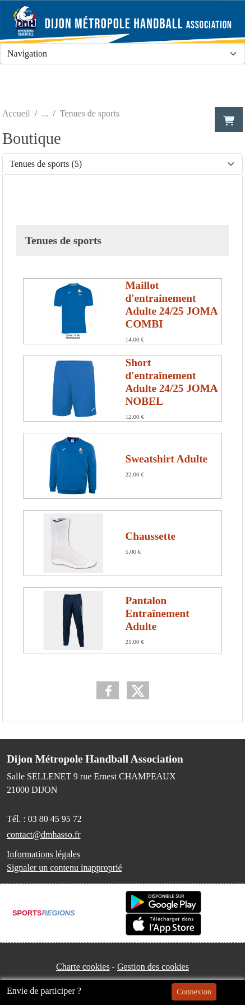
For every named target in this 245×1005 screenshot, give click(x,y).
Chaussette (151, 536)
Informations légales (43, 854)
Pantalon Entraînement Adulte (157, 613)
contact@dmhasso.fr (44, 834)
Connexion (194, 992)
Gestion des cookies (153, 966)
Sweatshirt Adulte (167, 459)
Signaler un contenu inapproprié (64, 867)
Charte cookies (83, 966)
